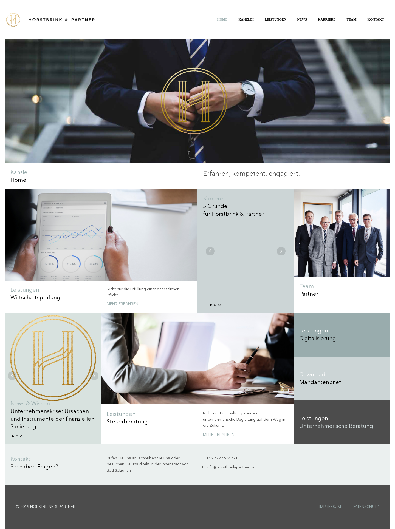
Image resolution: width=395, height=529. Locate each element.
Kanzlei (245, 19)
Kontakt (376, 19)
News (302, 19)
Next (281, 251)
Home (222, 19)
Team (352, 19)
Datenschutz (365, 506)
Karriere (327, 19)
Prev (210, 251)
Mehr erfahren (122, 304)
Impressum (330, 506)
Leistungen (275, 19)
